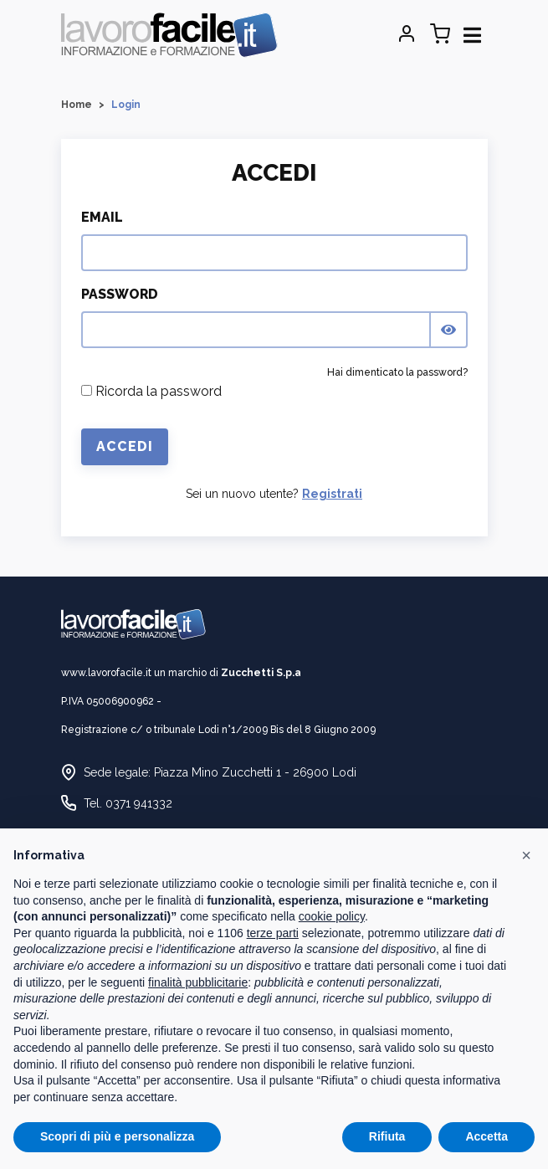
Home (76, 104)
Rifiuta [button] (387, 1136)
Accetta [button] (486, 1136)
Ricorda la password (151, 391)
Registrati (332, 493)
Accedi (124, 446)
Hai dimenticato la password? (397, 372)
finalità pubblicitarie (198, 982)
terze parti (273, 933)
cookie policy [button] (332, 916)
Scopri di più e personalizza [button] (117, 1136)
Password (119, 294)
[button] (526, 855)
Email (102, 217)
